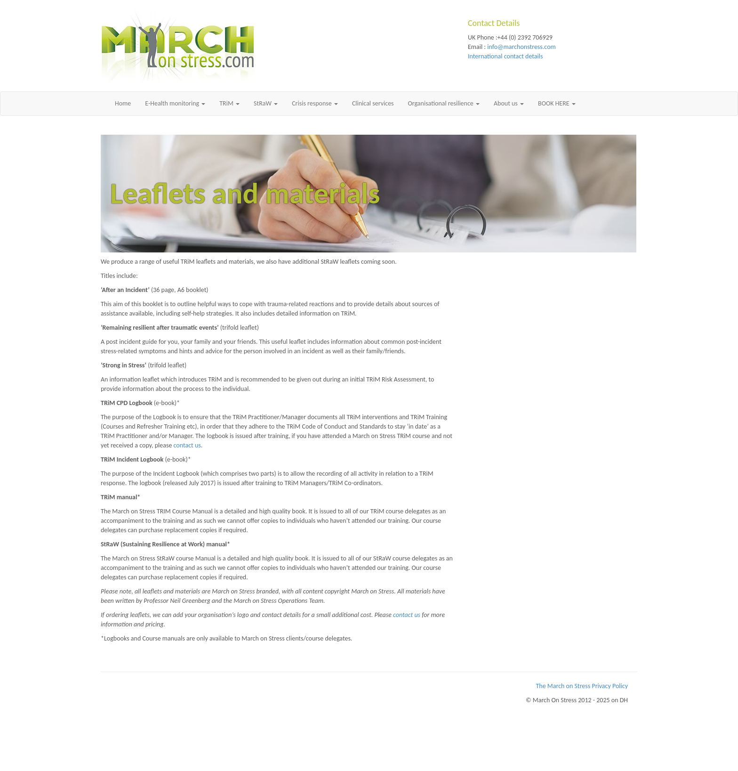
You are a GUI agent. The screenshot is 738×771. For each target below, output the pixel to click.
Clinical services (373, 103)
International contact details (505, 56)
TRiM (229, 103)
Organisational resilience (444, 103)
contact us (187, 445)
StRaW (266, 103)
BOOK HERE (557, 103)
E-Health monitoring (175, 103)
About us (509, 103)
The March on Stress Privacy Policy (582, 686)
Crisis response (315, 103)
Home (123, 103)
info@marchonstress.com (521, 47)
